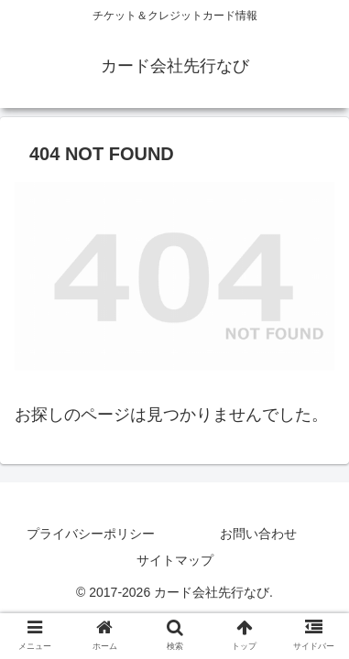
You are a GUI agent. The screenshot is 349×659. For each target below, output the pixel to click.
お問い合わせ (258, 533)
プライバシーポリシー (91, 533)
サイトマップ (174, 560)
